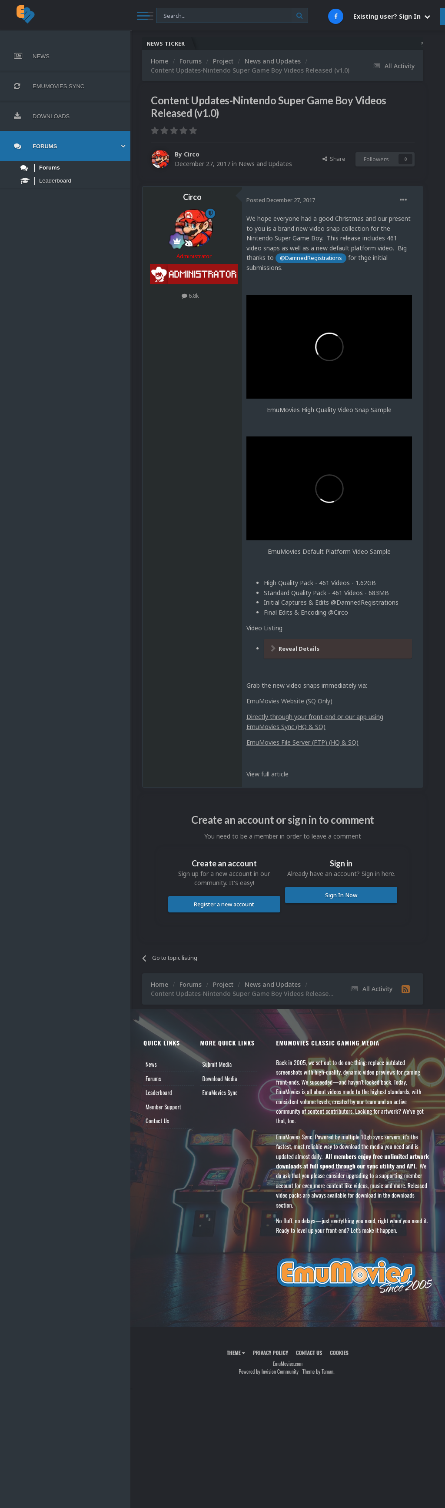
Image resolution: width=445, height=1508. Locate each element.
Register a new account (224, 904)
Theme (236, 1352)
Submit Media (217, 1064)
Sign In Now (341, 895)
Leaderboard (159, 1092)
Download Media (220, 1078)
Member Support (163, 1106)
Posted (280, 200)
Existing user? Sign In (391, 16)
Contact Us (157, 1120)
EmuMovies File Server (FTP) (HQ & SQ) (302, 742)
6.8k (190, 296)
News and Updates (265, 164)
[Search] (232, 15)
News (151, 1064)
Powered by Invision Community (269, 1371)
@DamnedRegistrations (311, 258)
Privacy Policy (270, 1352)
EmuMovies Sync (220, 1092)
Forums (153, 1078)
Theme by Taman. (318, 1371)
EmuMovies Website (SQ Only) (289, 701)
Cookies (339, 1352)
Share (333, 159)
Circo (191, 154)
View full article (267, 774)
